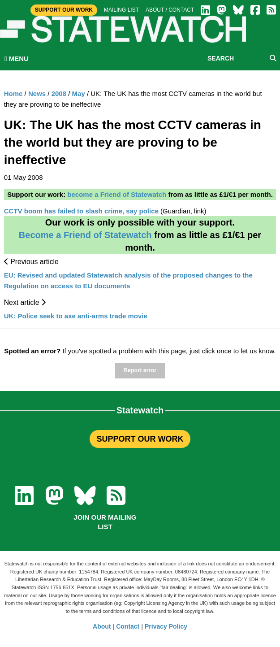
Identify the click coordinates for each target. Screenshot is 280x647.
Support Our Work (64, 10)
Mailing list (121, 10)
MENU (16, 58)
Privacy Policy (166, 626)
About (102, 626)
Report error (140, 370)
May (78, 93)
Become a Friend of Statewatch (85, 235)
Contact (127, 626)
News (37, 93)
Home (13, 93)
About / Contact (170, 10)
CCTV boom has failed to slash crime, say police (81, 211)
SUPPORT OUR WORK (139, 438)
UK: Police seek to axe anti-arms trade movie (75, 316)
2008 (59, 93)
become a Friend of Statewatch (116, 194)
